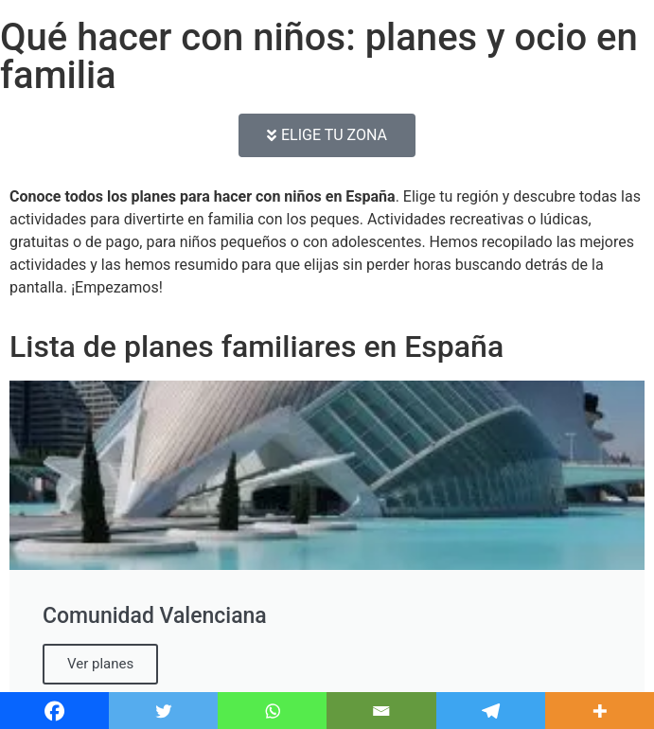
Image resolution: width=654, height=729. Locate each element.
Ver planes (100, 663)
